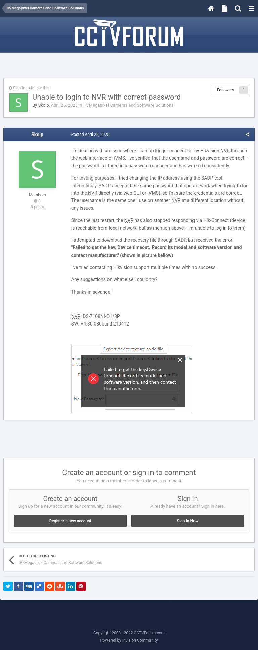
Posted (90, 134)
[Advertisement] (129, 66)
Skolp (43, 105)
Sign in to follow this (31, 88)
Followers (225, 90)
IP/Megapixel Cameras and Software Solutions (128, 105)
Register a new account (70, 521)
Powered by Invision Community (129, 640)
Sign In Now (188, 521)
